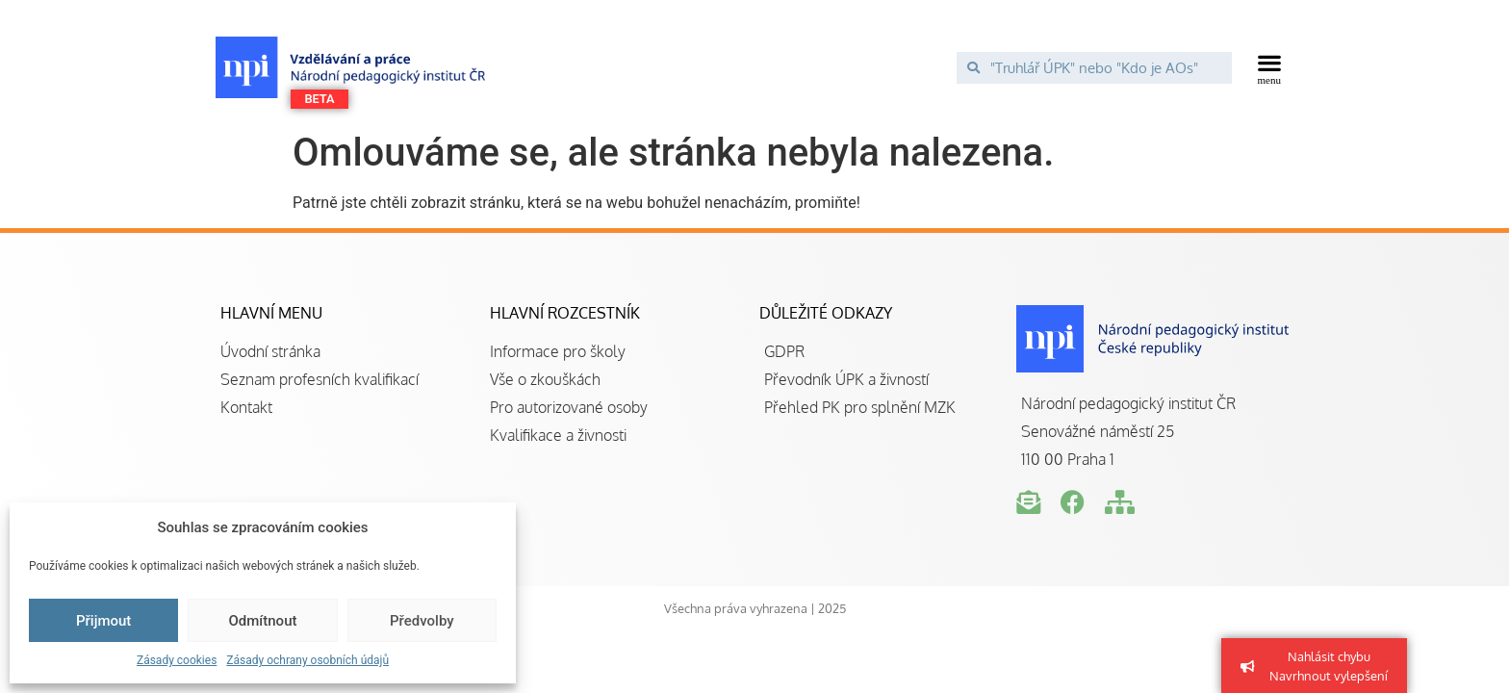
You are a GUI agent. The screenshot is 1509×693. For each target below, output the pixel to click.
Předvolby (422, 620)
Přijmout (103, 620)
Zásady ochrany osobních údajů (307, 660)
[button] (1270, 67)
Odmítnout (263, 620)
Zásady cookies (177, 660)
